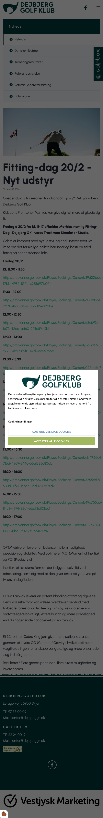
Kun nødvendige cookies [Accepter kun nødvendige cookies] (51, 431)
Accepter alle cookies (51, 441)
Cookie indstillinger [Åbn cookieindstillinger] (20, 421)
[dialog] (51, 409)
